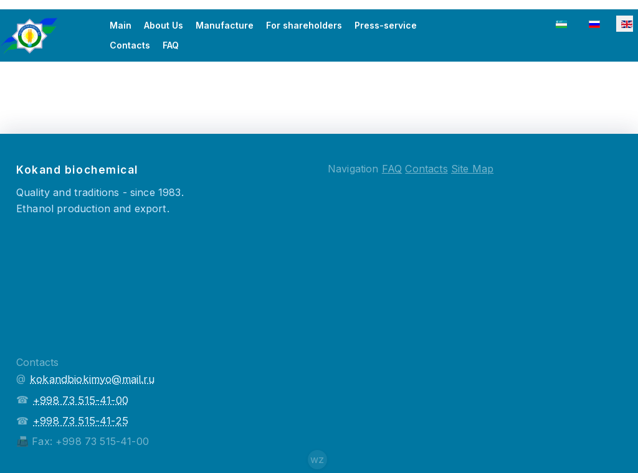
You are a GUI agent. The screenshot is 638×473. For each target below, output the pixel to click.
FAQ (171, 45)
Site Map (472, 168)
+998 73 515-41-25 (80, 420)
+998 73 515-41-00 (80, 400)
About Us (163, 25)
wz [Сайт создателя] (317, 459)
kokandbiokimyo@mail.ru (92, 379)
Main (120, 25)
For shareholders (304, 25)
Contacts (130, 45)
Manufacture (225, 25)
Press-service (386, 25)
